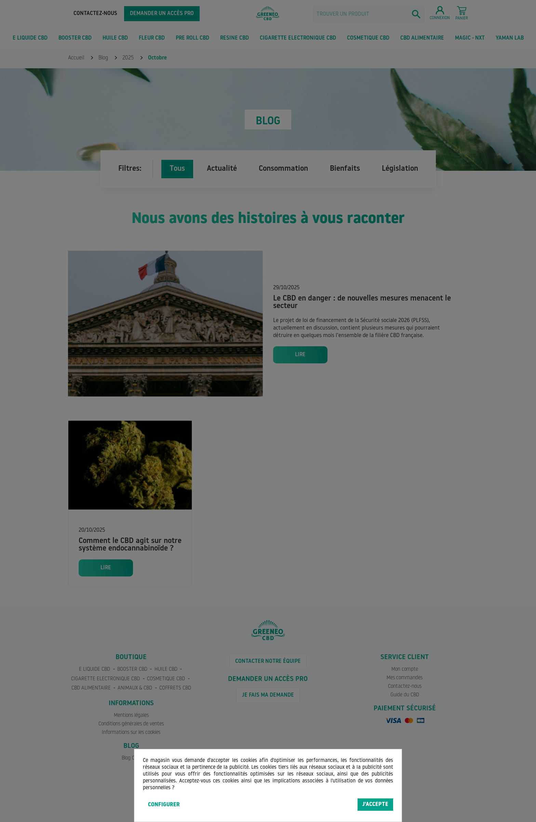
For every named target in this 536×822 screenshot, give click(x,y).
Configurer (164, 805)
